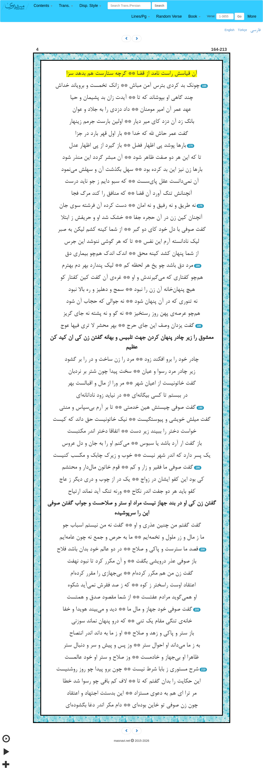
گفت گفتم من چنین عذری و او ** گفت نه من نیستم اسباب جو (131, 525)
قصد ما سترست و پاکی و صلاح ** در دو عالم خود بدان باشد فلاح (127, 549)
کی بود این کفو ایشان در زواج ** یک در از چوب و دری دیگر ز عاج (131, 479)
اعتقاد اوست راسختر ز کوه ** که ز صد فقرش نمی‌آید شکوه (131, 585)
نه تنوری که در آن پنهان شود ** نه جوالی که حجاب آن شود (131, 301)
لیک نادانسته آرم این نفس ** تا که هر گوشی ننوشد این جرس (131, 241)
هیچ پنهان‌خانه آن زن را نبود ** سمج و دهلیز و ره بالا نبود (131, 289)
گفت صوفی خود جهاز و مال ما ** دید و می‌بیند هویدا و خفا (127, 609)
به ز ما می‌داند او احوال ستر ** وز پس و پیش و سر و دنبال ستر (131, 645)
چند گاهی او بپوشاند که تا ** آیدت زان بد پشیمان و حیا (131, 97)
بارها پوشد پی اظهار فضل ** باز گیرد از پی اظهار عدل (127, 145)
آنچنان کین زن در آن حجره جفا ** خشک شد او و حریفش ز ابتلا (131, 217)
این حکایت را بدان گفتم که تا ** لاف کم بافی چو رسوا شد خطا (131, 681)
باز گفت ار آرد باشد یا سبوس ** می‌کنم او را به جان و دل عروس (132, 443)
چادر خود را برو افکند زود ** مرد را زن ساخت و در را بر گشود (131, 359)
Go (239, 16)
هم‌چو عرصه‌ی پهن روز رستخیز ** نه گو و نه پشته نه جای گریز (131, 313)
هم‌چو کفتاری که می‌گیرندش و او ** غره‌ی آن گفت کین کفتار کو (131, 277)
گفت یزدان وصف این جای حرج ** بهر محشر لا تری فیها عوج (127, 325)
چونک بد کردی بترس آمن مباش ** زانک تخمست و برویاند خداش (127, 85)
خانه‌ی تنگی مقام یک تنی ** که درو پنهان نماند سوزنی (131, 621)
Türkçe (242, 30)
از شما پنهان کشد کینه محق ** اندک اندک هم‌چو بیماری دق (131, 253)
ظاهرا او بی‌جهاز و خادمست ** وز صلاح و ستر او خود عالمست (131, 657)
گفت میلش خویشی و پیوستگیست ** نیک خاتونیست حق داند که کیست (131, 419)
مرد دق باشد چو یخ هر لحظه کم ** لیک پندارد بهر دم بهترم (127, 265)
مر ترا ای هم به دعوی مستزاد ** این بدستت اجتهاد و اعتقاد (131, 693)
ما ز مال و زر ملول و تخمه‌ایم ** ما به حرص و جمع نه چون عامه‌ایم (131, 537)
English (230, 30)
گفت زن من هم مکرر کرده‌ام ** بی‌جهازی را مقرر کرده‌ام (131, 573)
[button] (43, 5)
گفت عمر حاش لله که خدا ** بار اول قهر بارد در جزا (131, 133)
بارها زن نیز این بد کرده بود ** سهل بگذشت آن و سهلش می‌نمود (131, 169)
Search (159, 5)
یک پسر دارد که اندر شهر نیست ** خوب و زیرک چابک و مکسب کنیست (131, 455)
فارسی (255, 30)
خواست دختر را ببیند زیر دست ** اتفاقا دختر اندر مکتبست (131, 431)
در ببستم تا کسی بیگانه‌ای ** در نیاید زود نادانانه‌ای (131, 395)
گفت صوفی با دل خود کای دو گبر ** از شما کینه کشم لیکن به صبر (132, 229)
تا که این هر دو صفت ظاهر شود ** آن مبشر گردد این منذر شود (131, 157)
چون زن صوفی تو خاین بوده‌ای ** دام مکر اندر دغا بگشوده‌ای (131, 705)
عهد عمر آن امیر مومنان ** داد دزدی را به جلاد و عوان (131, 109)
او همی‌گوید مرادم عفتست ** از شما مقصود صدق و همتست (132, 597)
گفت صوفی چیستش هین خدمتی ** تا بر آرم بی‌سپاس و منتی (127, 407)
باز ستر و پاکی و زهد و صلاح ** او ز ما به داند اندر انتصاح (131, 633)
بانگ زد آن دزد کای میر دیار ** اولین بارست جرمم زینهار (131, 121)
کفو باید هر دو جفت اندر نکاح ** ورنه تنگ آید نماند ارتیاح (131, 491)
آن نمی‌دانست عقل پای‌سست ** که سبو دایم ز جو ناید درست (132, 181)
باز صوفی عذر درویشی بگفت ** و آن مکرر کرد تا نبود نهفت (131, 561)
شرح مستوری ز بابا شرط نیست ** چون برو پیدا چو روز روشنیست (127, 669)
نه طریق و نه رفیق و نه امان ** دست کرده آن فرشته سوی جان (127, 205)
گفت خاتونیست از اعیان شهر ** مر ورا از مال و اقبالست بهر (131, 383)
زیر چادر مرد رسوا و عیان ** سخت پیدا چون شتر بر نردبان (131, 371)
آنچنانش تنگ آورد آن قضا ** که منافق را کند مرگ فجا (131, 193)
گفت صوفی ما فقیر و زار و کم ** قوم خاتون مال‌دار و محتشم (127, 467)
